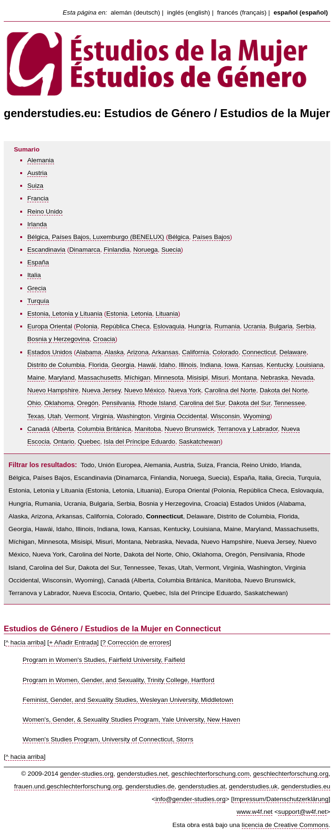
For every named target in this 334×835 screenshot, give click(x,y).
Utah (54, 416)
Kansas (252, 364)
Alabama (89, 352)
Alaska (114, 352)
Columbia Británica (104, 428)
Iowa (231, 364)
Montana (244, 377)
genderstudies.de (150, 786)
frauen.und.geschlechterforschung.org (68, 786)
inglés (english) (188, 12)
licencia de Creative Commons (285, 824)
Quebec (89, 441)
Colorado (226, 352)
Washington (133, 416)
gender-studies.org (86, 773)
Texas (35, 416)
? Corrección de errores (135, 642)
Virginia (102, 416)
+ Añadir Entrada (73, 642)
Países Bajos (211, 236)
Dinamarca (84, 249)
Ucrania (255, 326)
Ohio (34, 402)
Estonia (116, 313)
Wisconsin (225, 416)
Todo (87, 465)
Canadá (38, 428)
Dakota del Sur (249, 402)
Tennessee (289, 402)
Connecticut (259, 352)
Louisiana (309, 364)
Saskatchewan (199, 441)
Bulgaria (281, 326)
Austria (37, 172)
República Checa (125, 326)
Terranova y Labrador (247, 428)
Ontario (63, 441)
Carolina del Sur (202, 402)
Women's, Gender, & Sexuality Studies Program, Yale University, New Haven (131, 719)
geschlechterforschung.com (210, 773)
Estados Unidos (49, 352)
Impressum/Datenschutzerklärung (280, 799)
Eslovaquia (169, 326)
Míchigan (137, 377)
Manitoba (148, 428)
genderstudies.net (142, 773)
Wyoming (256, 416)
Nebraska (274, 377)
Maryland (61, 377)
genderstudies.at (202, 786)
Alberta (64, 428)
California (195, 352)
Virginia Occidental (180, 416)
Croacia (104, 338)
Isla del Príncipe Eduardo (139, 441)
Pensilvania (118, 402)
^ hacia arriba (25, 642)
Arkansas (165, 352)
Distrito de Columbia (56, 364)
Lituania (167, 313)
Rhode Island (157, 402)
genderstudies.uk (253, 786)
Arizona (138, 352)
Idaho (167, 364)
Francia (37, 198)
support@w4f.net (302, 811)
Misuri (219, 377)
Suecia (171, 249)
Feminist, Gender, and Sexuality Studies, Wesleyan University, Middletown (128, 699)
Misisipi (197, 377)
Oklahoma (58, 402)
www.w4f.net (254, 811)
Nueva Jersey (101, 390)
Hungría (199, 326)
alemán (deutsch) (135, 12)
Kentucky (280, 364)
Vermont (76, 416)
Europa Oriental (49, 326)
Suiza (35, 185)
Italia (34, 274)
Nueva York (184, 390)
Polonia (86, 326)
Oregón (87, 402)
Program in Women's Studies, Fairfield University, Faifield (104, 659)
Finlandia (116, 249)
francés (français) (242, 12)
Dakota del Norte (284, 390)
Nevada (302, 377)
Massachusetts (99, 377)
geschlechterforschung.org (290, 773)
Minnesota (168, 377)
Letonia (141, 313)
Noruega (145, 249)
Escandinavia (46, 249)
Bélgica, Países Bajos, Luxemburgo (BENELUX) (95, 236)
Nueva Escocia (93, 592)
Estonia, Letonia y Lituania (64, 313)
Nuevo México (144, 390)
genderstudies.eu (305, 786)
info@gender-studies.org (190, 799)
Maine (36, 377)
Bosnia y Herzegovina (58, 338)
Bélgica (178, 236)
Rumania (227, 326)
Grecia (36, 288)
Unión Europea (119, 465)
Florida (98, 364)
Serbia (305, 326)
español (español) (300, 12)
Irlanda (37, 224)
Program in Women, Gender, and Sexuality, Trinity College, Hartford (119, 680)
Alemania (40, 160)
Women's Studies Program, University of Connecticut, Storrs (108, 739)
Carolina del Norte (230, 390)
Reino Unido (45, 211)
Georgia (122, 364)
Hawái (147, 364)
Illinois (188, 364)
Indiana (210, 364)
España (38, 262)
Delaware (292, 352)
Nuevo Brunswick (189, 428)
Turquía (38, 300)
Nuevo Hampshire (53, 390)
